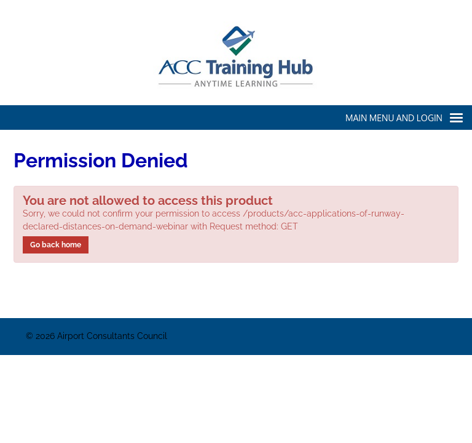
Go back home (55, 245)
